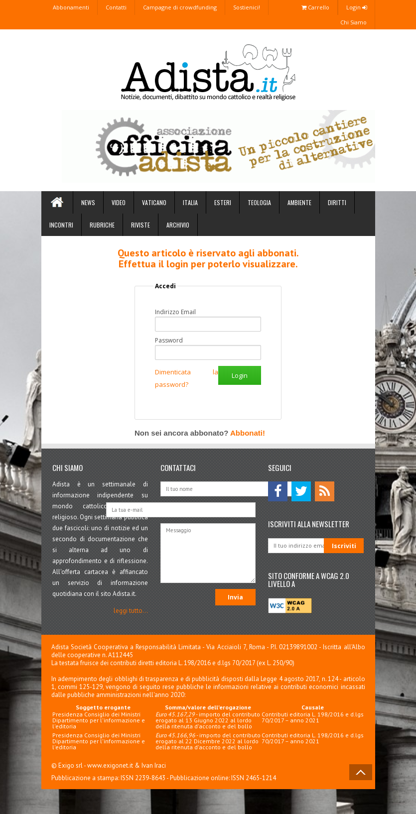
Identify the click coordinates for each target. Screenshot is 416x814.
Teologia (259, 202)
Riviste (140, 225)
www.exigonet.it (110, 765)
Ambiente (299, 202)
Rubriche (102, 225)
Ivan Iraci (153, 765)
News (88, 202)
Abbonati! (247, 433)
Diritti (337, 202)
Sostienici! (246, 7)
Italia (190, 202)
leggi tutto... (131, 610)
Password (169, 341)
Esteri (222, 202)
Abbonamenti (71, 7)
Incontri (61, 225)
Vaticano (154, 202)
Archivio (177, 225)
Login (356, 7)
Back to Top (360, 772)
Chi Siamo (353, 22)
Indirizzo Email (175, 312)
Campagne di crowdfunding (180, 7)
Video (119, 202)
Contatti (116, 7)
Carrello (315, 7)
